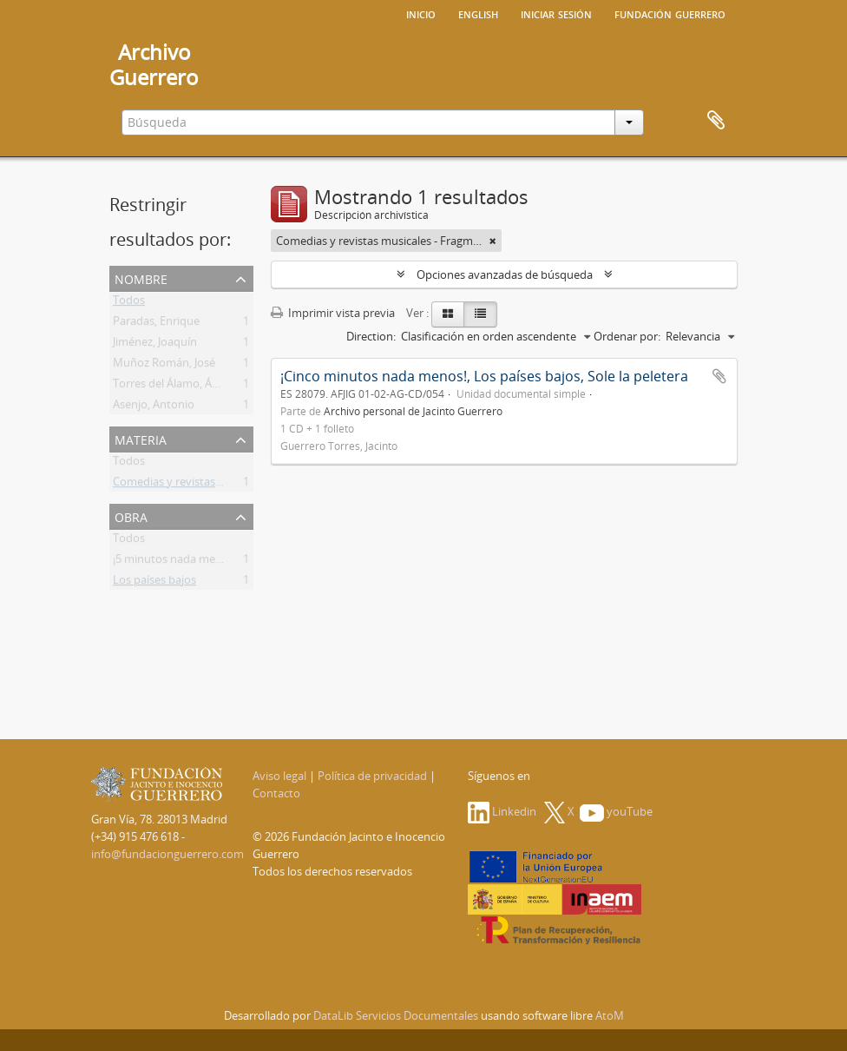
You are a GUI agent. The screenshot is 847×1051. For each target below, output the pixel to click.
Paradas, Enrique (156, 324)
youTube (616, 811)
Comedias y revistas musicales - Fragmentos (226, 484)
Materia (141, 438)
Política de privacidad (372, 775)
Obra (131, 515)
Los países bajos (154, 583)
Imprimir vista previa (333, 313)
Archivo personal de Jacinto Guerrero (413, 411)
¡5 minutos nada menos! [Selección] (203, 562)
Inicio (421, 13)
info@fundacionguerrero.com (167, 854)
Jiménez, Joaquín (155, 345)
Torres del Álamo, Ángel (173, 386)
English (478, 13)
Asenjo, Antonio (153, 407)
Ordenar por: (627, 336)
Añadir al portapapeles (719, 376)
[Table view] (480, 314)
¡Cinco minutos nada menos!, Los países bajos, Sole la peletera (484, 376)
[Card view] (447, 314)
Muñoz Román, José (164, 365)
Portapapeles (716, 120)
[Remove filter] (492, 240)
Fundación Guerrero (670, 13)
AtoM (609, 1015)
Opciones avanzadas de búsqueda (504, 274)
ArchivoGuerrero (154, 64)
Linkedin (502, 811)
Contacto (276, 793)
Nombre (141, 277)
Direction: (371, 336)
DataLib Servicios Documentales (395, 1015)
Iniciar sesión (556, 13)
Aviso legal (279, 775)
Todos (129, 303)
